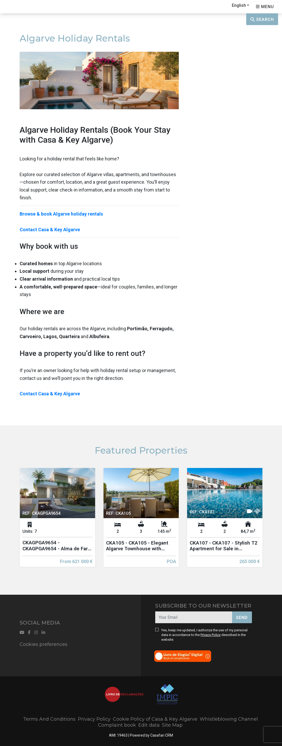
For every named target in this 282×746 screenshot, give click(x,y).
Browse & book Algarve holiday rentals (61, 214)
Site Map (172, 725)
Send (242, 617)
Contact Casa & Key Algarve (50, 229)
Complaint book (117, 725)
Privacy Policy (210, 635)
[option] (57, 521)
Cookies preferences (43, 644)
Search (262, 19)
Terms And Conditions (49, 719)
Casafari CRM (161, 735)
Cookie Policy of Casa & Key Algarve (155, 719)
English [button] (239, 5)
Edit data (149, 725)
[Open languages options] (265, 6)
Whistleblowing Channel (229, 719)
